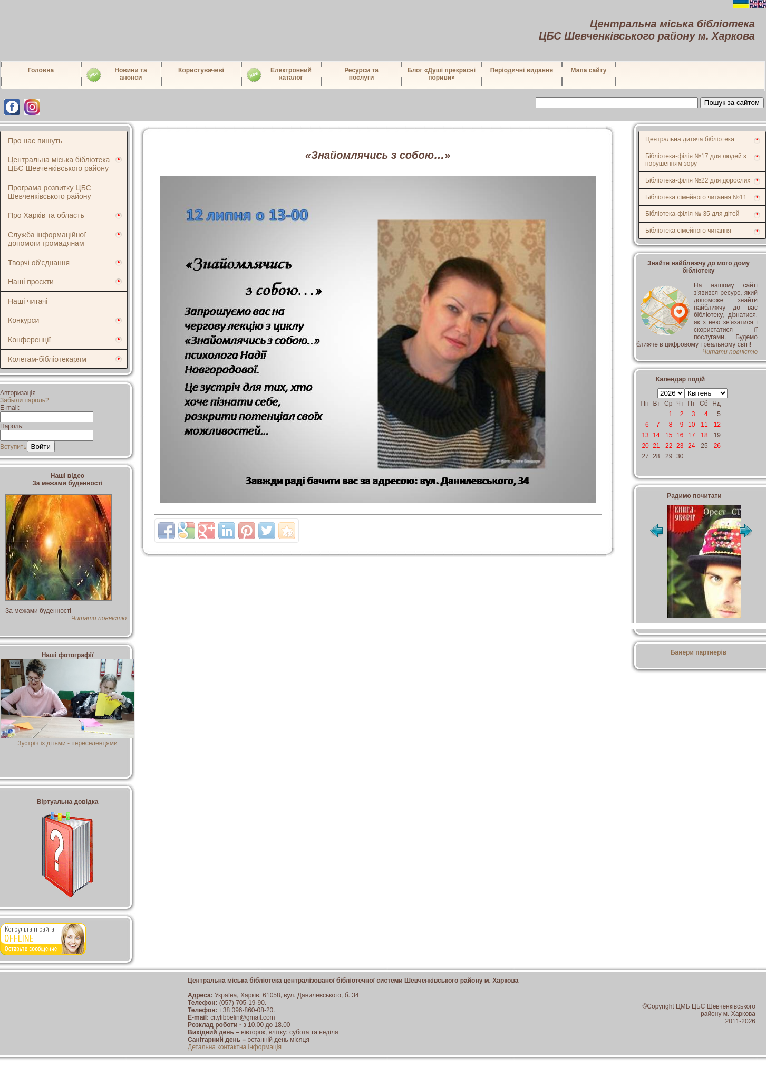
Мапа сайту (589, 70)
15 (668, 435)
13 (645, 435)
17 (691, 435)
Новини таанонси (116, 74)
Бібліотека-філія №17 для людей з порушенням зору (695, 159)
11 (704, 424)
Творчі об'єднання (39, 262)
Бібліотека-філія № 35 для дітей (692, 213)
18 (704, 435)
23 (679, 445)
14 (656, 435)
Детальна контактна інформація (235, 1047)
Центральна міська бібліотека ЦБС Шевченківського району (59, 164)
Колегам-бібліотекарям (47, 359)
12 (717, 424)
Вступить (13, 446)
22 (668, 445)
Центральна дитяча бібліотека (689, 139)
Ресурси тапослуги (361, 73)
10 (691, 424)
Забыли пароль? (24, 400)
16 (679, 435)
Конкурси (23, 320)
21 (656, 445)
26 (717, 445)
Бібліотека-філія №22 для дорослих (697, 180)
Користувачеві (201, 70)
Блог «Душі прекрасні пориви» (442, 73)
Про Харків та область (46, 215)
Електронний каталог (279, 74)
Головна (41, 70)
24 (691, 445)
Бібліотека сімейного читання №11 (696, 197)
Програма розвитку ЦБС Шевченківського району (49, 192)
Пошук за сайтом (732, 103)
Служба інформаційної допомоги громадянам (47, 239)
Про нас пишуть (35, 141)
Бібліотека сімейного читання (688, 230)
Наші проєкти (31, 281)
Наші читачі (27, 301)
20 (645, 445)
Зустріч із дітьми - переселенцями (67, 739)
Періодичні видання (522, 70)
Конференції (29, 339)
